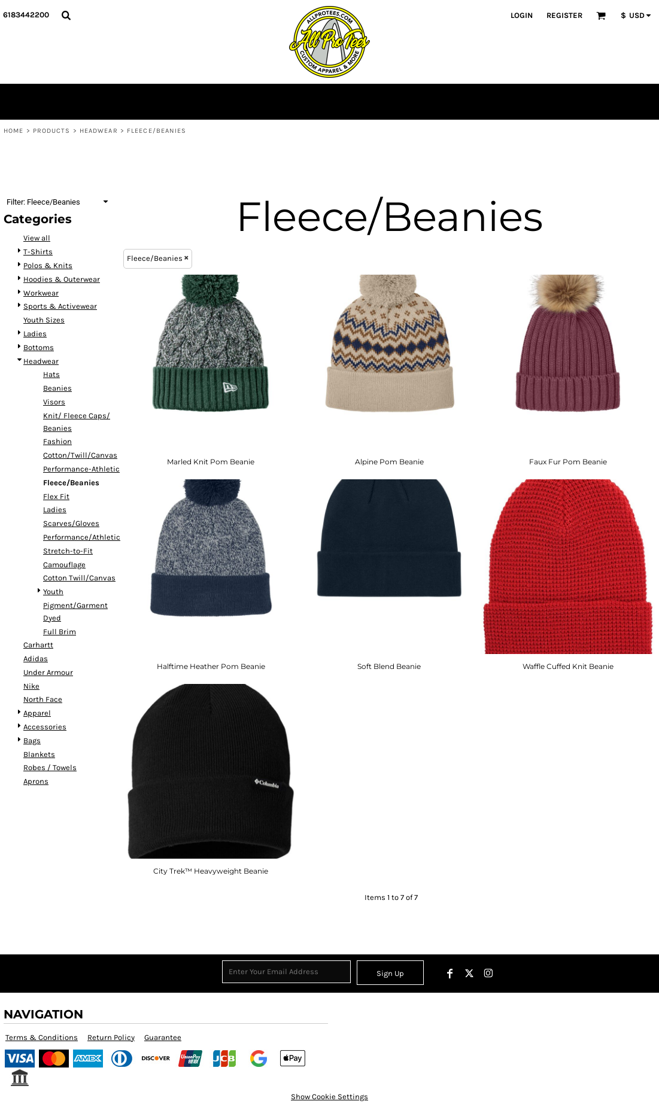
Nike (31, 686)
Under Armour (48, 672)
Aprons (35, 781)
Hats (51, 374)
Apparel (37, 712)
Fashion (57, 441)
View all (36, 237)
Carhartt (38, 644)
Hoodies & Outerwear (61, 279)
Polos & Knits (47, 265)
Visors (54, 401)
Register (564, 15)
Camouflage (64, 564)
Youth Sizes (44, 319)
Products (52, 131)
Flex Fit (56, 496)
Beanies (57, 388)
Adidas (35, 658)
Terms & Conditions (41, 1037)
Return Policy (111, 1037)
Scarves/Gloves (71, 523)
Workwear (41, 292)
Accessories (44, 726)
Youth (53, 591)
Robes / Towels (50, 767)
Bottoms (38, 347)
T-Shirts (38, 251)
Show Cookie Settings (329, 1096)
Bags (32, 740)
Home (13, 131)
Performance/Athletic (81, 537)
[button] (66, 15)
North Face (42, 699)
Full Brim (59, 631)
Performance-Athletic (81, 468)
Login (522, 15)
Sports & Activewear (60, 306)
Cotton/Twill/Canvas (80, 455)
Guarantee (162, 1037)
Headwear (99, 131)
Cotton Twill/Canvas (79, 577)
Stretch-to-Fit (68, 550)
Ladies (35, 333)
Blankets (39, 754)
